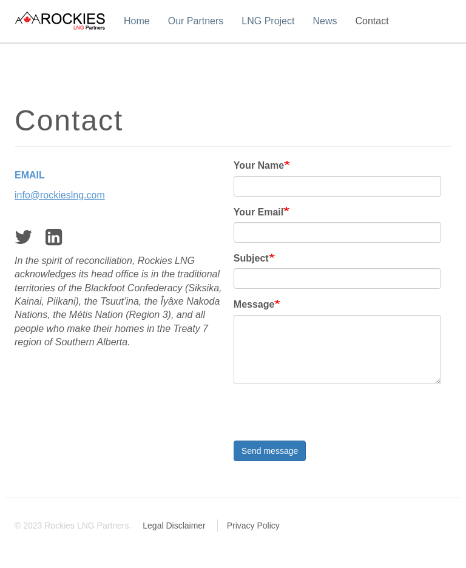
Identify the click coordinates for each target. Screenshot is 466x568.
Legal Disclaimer (174, 525)
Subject (251, 258)
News (324, 21)
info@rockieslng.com (60, 195)
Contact (371, 21)
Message (254, 304)
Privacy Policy (253, 525)
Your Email (258, 212)
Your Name (259, 165)
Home (137, 21)
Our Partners (196, 21)
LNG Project (267, 21)
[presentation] (326, 417)
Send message (269, 451)
